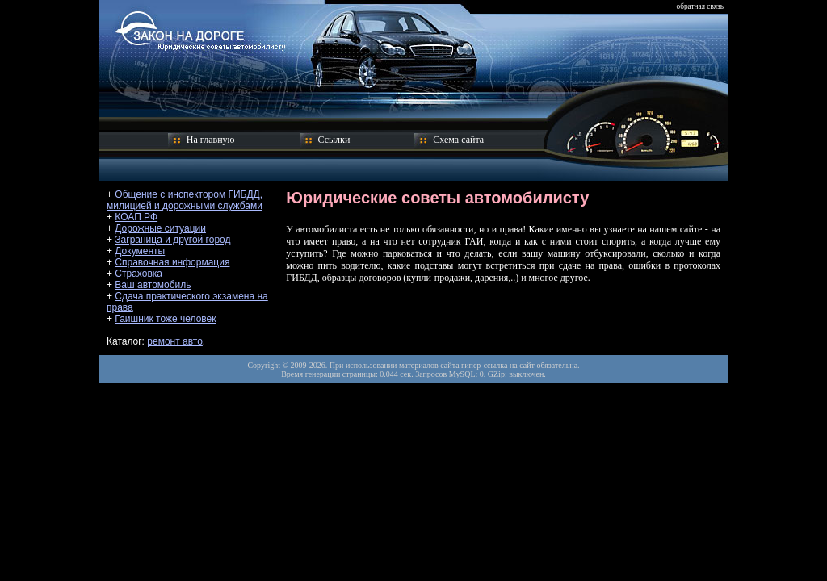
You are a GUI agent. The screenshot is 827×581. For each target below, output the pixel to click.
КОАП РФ (136, 217)
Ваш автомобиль (153, 284)
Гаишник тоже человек (165, 318)
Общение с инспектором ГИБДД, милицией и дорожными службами (184, 200)
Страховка (138, 273)
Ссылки (334, 139)
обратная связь (700, 6)
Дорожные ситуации (160, 228)
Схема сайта (458, 139)
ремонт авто (175, 341)
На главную (211, 139)
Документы (140, 251)
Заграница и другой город (172, 239)
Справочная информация (172, 262)
